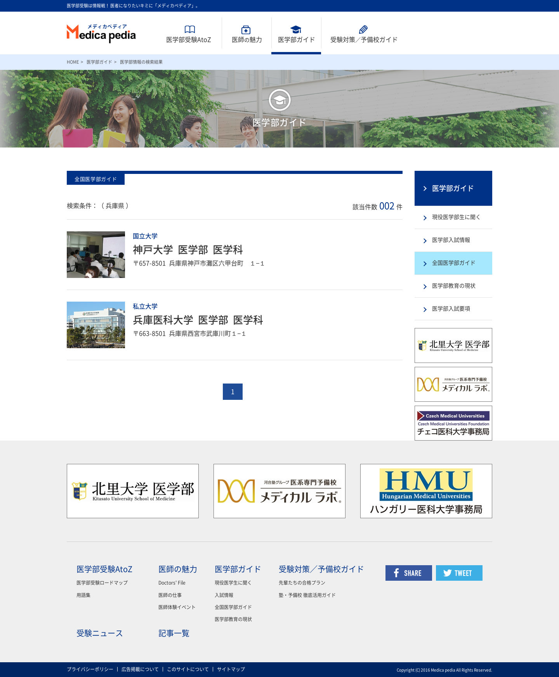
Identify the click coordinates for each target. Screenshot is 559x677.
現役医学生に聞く (233, 582)
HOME (73, 62)
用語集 (83, 595)
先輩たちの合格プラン (302, 582)
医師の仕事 (170, 595)
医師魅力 (247, 39)
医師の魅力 (177, 569)
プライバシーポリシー (90, 669)
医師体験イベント (177, 607)
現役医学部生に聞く (456, 217)
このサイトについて (188, 669)
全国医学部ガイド (454, 263)
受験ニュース (99, 633)
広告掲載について (140, 669)
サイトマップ (231, 669)
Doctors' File (172, 582)
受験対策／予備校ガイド (321, 569)
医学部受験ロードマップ (102, 582)
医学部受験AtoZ (188, 39)
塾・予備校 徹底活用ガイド (307, 595)
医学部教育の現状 (454, 285)
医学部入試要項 (451, 308)
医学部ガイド (296, 39)
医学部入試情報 (451, 240)
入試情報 (224, 595)
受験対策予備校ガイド (364, 39)
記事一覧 (173, 633)
